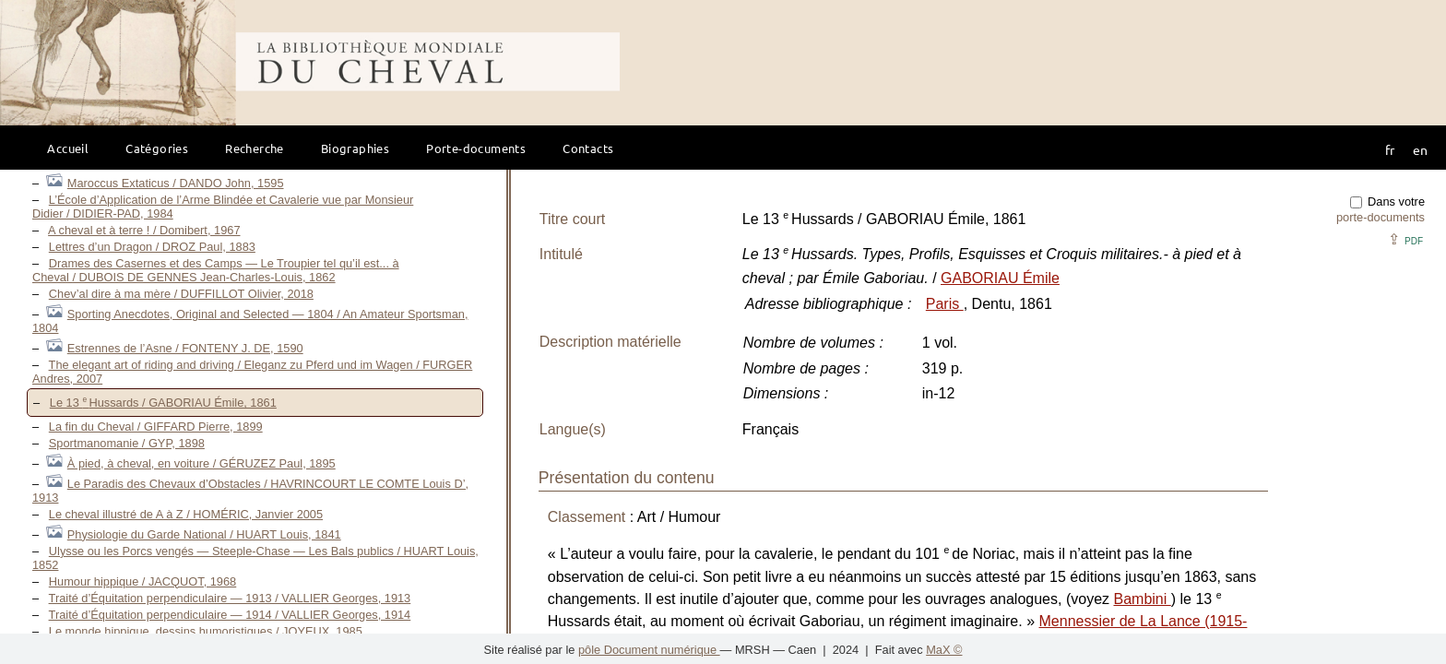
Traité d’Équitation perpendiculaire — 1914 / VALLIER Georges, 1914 (230, 615)
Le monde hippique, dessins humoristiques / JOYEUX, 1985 (205, 631)
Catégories (156, 148)
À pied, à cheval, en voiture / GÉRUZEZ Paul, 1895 (201, 463)
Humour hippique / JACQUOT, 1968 (142, 581)
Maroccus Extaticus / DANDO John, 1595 (175, 183)
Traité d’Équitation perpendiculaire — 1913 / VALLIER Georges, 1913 (230, 598)
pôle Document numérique (649, 650)
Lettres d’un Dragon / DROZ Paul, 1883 (152, 247)
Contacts (588, 148)
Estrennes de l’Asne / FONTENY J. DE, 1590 (185, 348)
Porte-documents (476, 148)
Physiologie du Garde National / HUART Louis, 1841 (204, 534)
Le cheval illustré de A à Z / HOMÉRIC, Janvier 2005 (186, 514)
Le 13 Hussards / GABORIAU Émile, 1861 (163, 402)
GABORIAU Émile (1000, 278)
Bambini (1141, 599)
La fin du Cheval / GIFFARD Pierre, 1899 (156, 426)
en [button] (1420, 149)
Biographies (355, 148)
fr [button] (1389, 149)
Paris (945, 304)
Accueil (68, 148)
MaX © (944, 650)
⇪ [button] (1405, 239)
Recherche (254, 148)
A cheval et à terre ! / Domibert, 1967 (144, 230)
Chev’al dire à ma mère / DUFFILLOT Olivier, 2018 (181, 294)
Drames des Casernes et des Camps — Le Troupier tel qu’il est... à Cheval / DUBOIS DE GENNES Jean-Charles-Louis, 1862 (215, 270)
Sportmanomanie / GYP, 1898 (127, 443)
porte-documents (1380, 217)
